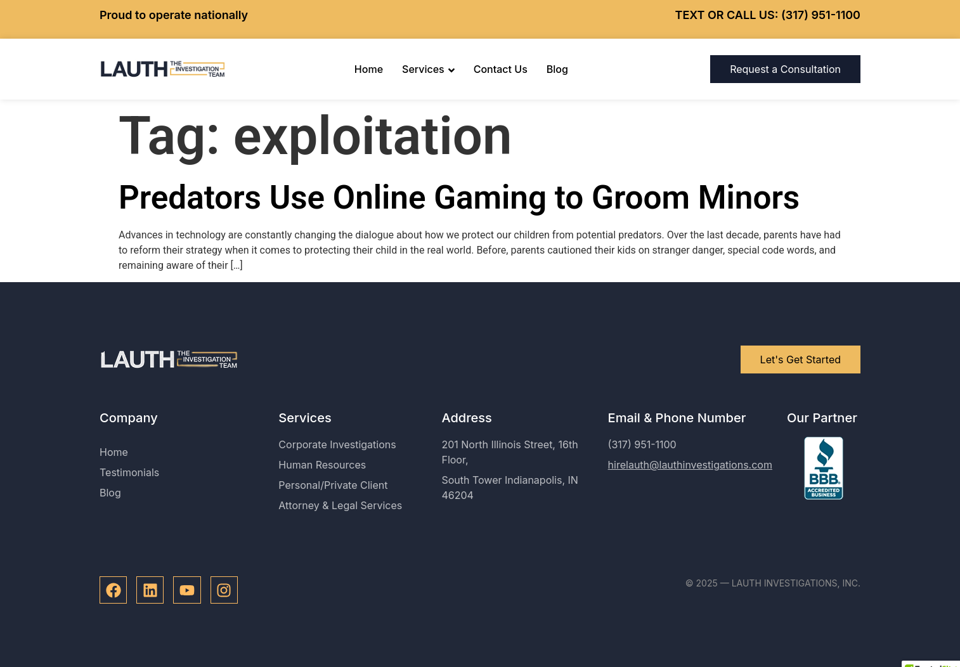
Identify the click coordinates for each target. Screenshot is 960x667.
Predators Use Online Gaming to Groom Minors (459, 197)
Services (428, 69)
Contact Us (501, 69)
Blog (557, 69)
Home (368, 69)
